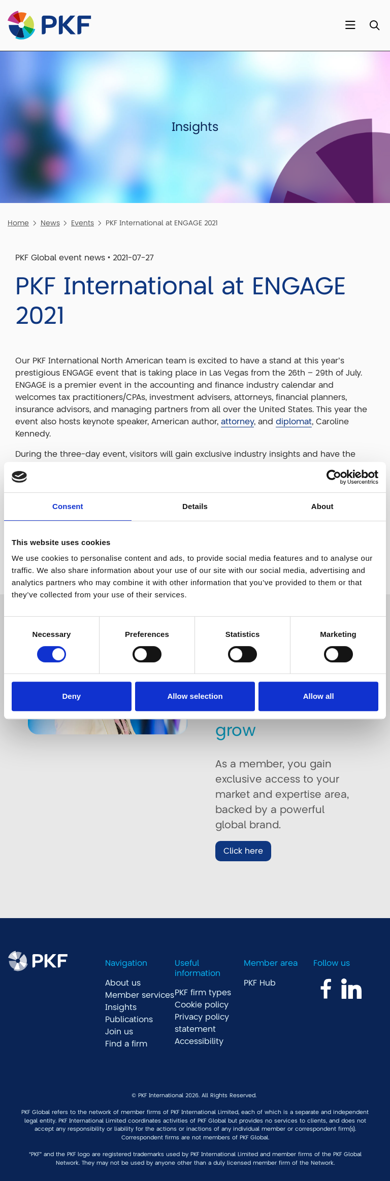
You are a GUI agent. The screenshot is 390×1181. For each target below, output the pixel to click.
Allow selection (194, 696)
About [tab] (322, 506)
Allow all (318, 696)
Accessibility (199, 1041)
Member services (139, 995)
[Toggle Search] (374, 25)
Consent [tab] (67, 506)
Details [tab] (195, 506)
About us (123, 983)
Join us (119, 1032)
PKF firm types (203, 993)
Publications (129, 1020)
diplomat (294, 422)
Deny (71, 696)
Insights (121, 1007)
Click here (243, 851)
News (50, 222)
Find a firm (126, 1044)
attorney (237, 422)
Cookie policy (202, 1005)
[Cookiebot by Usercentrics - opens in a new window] (333, 477)
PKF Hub (260, 983)
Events (82, 222)
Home (18, 222)
